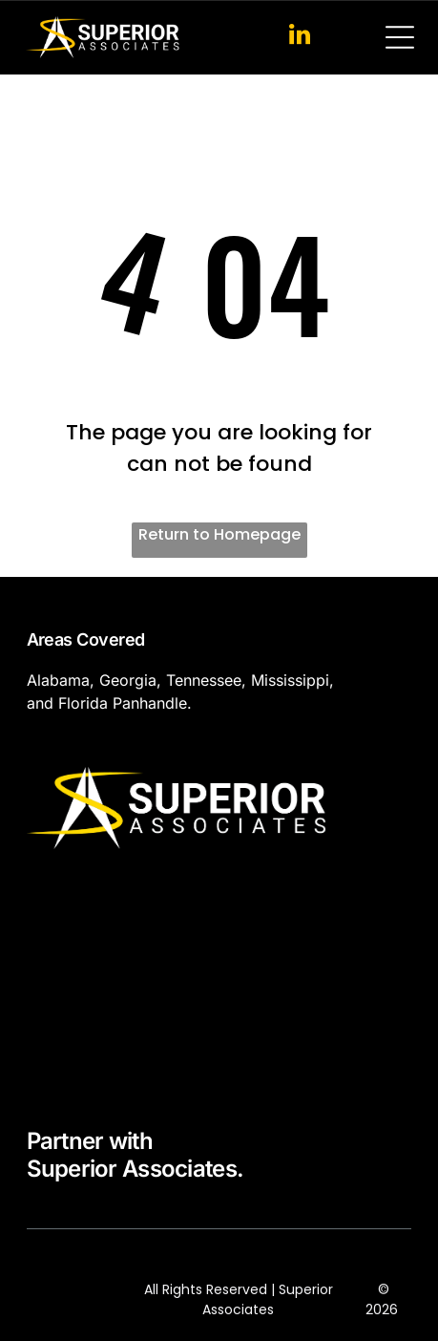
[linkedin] (300, 37)
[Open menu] (400, 37)
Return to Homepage (219, 534)
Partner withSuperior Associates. (135, 1154)
